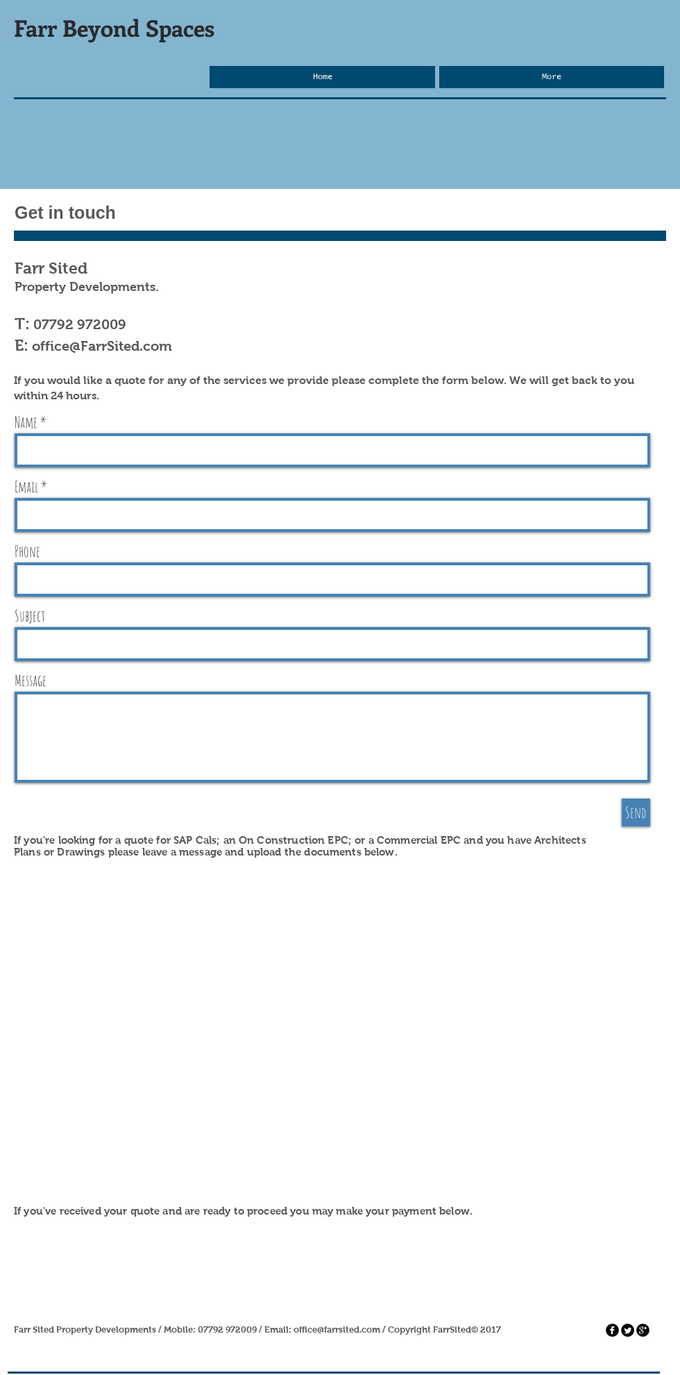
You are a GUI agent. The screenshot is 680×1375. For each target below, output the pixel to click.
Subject (30, 616)
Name (26, 422)
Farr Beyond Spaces (114, 27)
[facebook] (612, 1330)
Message (30, 680)
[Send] (636, 812)
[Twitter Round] (627, 1330)
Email (26, 486)
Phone (27, 551)
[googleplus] (642, 1330)
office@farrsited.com (337, 1329)
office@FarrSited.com (102, 345)
